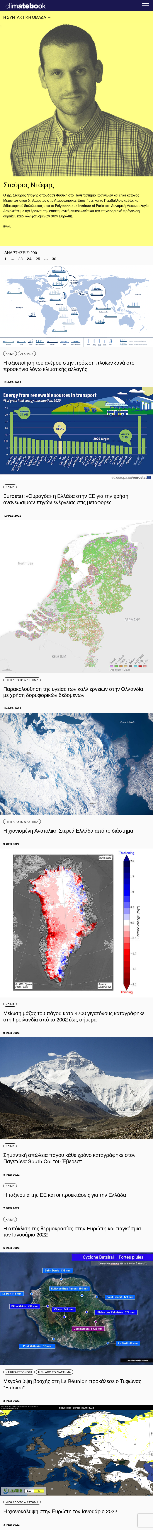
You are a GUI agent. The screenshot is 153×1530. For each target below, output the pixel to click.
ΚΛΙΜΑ (10, 354)
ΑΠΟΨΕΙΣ (26, 354)
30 (54, 258)
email (7, 226)
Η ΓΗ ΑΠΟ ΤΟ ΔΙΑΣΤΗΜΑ (22, 680)
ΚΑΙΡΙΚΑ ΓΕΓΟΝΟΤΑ (19, 1372)
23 (20, 258)
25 (38, 258)
